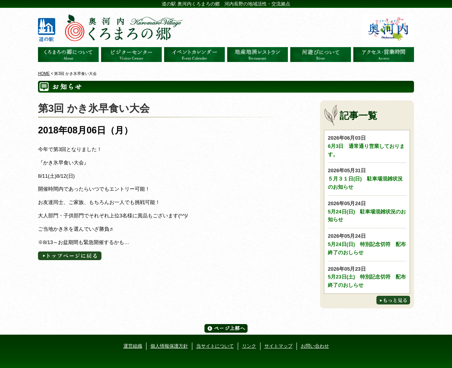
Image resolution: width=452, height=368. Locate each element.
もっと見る (393, 300)
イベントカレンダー (194, 54)
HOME (44, 73)
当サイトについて (215, 346)
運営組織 (132, 346)
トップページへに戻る (69, 255)
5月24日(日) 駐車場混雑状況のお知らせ (367, 211)
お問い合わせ (315, 346)
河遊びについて (320, 54)
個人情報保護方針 (169, 346)
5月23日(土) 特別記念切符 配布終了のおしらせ (367, 276)
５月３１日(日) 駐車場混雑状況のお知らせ (367, 178)
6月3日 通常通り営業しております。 (367, 145)
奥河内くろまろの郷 (68, 54)
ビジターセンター (131, 54)
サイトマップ (278, 346)
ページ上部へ (226, 328)
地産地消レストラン (257, 54)
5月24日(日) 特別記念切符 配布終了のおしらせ (367, 243)
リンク (249, 346)
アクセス (383, 54)
